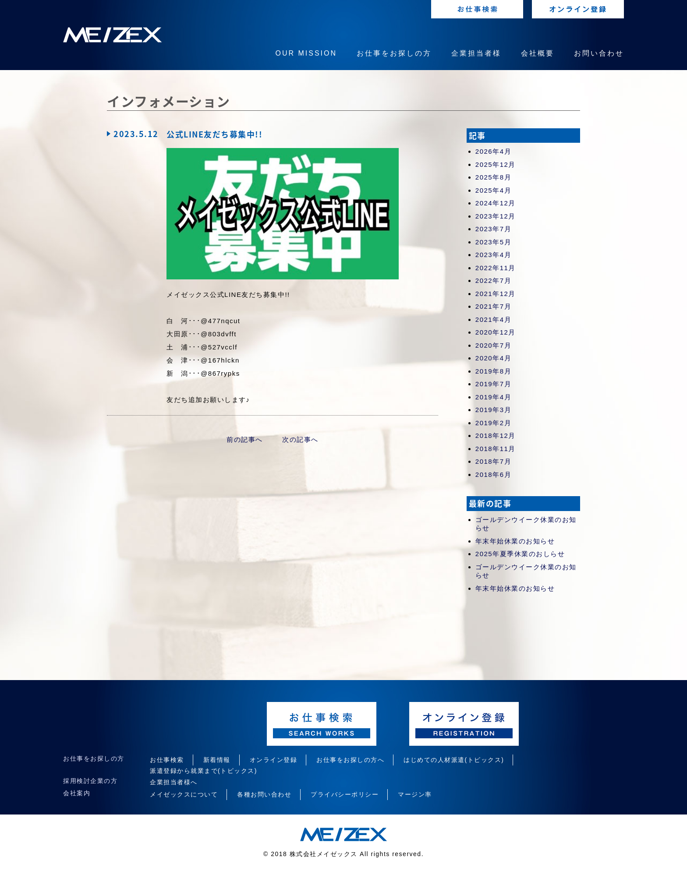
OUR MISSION (306, 53)
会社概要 (537, 53)
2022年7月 (493, 280)
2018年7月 (493, 461)
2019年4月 (493, 397)
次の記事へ (300, 439)
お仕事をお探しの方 (394, 53)
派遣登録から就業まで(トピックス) (203, 770)
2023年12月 (495, 216)
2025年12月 (495, 164)
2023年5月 (493, 242)
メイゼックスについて (184, 794)
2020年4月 (493, 358)
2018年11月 (495, 448)
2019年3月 (493, 409)
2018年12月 (495, 435)
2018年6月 (493, 474)
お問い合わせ (599, 53)
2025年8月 (493, 177)
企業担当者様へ (174, 782)
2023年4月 (493, 254)
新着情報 (216, 759)
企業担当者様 (476, 53)
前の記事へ (245, 439)
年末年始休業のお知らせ (515, 541)
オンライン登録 (273, 759)
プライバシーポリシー (345, 794)
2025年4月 (493, 190)
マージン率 (415, 794)
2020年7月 (493, 345)
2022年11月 (495, 268)
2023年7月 (493, 229)
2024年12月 (495, 203)
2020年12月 (495, 332)
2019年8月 (493, 371)
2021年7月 (493, 306)
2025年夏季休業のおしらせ (520, 553)
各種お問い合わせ (264, 794)
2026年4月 (493, 151)
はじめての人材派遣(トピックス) (454, 759)
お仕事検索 (167, 759)
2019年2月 (493, 423)
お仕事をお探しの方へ (350, 759)
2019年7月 (493, 384)
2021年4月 (493, 319)
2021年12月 (495, 293)
